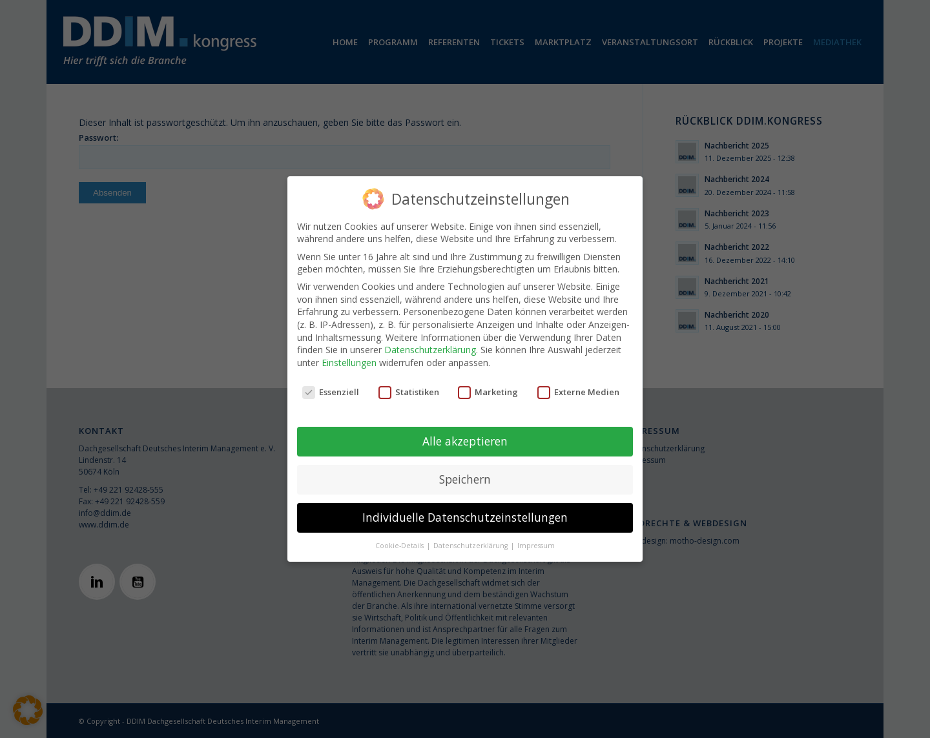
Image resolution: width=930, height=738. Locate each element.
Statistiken (408, 392)
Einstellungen (349, 362)
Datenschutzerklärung (430, 349)
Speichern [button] (465, 479)
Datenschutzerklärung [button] (471, 545)
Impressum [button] (536, 545)
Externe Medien (578, 392)
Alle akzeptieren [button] (465, 441)
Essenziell (330, 392)
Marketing (488, 392)
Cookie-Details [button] (400, 545)
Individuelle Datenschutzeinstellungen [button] (465, 517)
